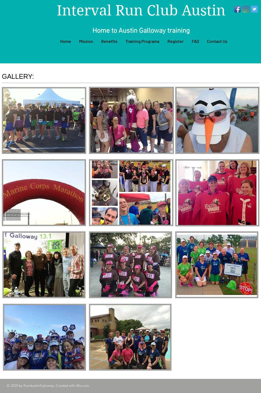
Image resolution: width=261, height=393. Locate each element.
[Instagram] (246, 9)
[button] (44, 120)
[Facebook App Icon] (237, 9)
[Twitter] (254, 9)
